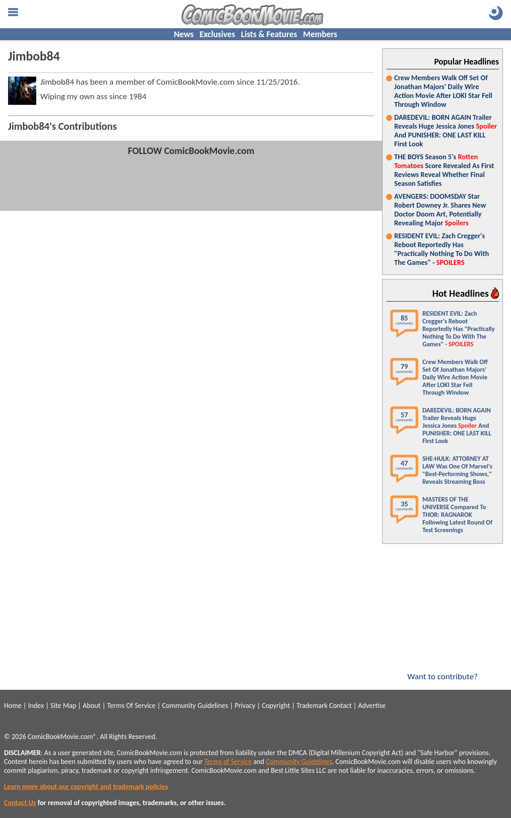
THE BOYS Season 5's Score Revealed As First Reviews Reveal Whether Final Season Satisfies (444, 170)
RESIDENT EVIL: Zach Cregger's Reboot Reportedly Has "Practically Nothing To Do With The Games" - (441, 249)
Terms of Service (228, 761)
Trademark (311, 705)
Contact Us (20, 802)
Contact (340, 705)
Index (36, 705)
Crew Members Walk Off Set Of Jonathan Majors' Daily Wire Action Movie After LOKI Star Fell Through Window (443, 91)
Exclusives (217, 34)
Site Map (63, 705)
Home (12, 705)
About (91, 705)
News (184, 34)
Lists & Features (269, 34)
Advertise (371, 705)
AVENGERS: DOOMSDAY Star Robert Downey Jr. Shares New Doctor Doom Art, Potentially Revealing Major (440, 209)
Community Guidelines (195, 705)
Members (320, 34)
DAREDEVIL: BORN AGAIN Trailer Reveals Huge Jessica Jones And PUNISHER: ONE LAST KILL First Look (445, 130)
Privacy (245, 705)
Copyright (276, 705)
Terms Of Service (131, 705)
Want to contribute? (442, 671)
